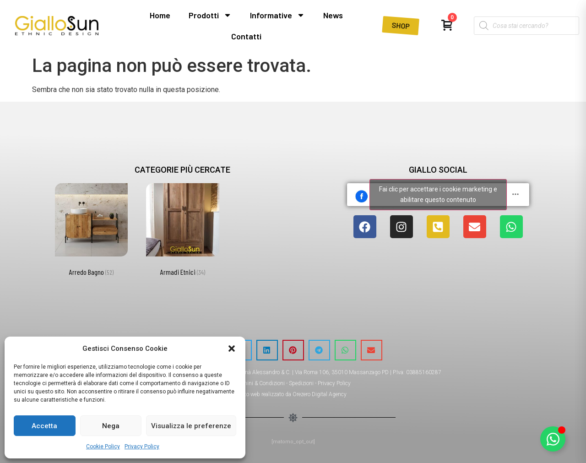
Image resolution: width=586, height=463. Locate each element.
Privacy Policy (142, 446)
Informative (277, 15)
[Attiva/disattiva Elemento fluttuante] (552, 439)
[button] (231, 348)
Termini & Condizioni (260, 383)
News (333, 15)
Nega (110, 426)
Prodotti (210, 15)
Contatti (246, 36)
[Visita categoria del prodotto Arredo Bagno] (91, 231)
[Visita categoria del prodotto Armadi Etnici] (182, 231)
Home (160, 15)
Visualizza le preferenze (191, 426)
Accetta (44, 426)
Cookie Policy (103, 446)
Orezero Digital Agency (320, 394)
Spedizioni (301, 383)
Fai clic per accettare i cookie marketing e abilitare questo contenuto (438, 194)
